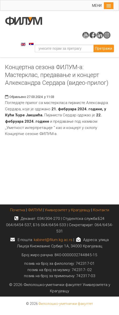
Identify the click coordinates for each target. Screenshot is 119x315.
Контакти (101, 210)
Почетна (18, 210)
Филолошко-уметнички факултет (66, 304)
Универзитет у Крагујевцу (67, 210)
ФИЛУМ (35, 210)
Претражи (103, 48)
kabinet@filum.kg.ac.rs (53, 240)
